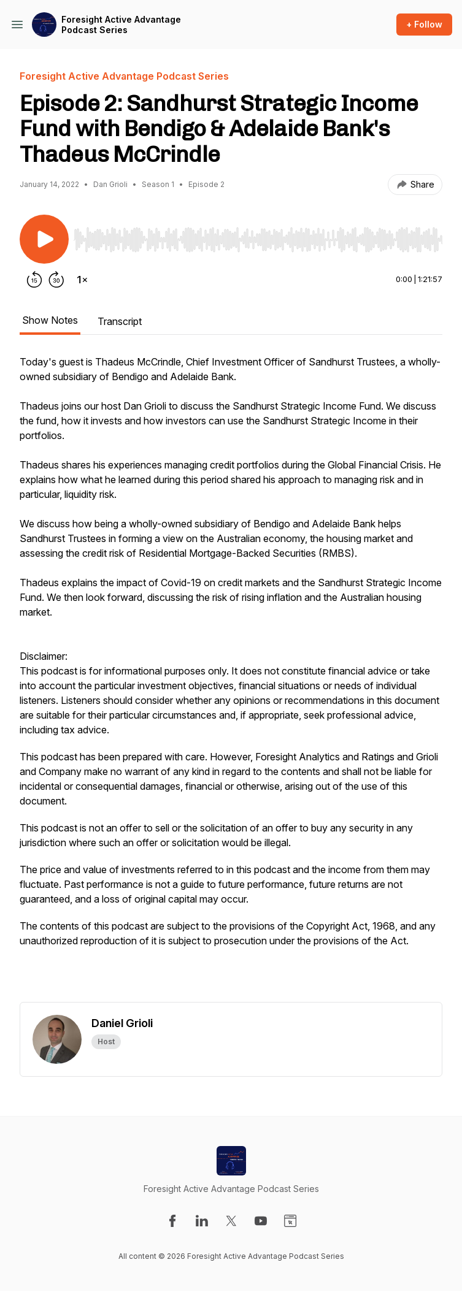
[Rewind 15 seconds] (34, 279)
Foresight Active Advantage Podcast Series (121, 25)
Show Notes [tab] (50, 320)
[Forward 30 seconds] (56, 279)
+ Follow (424, 24)
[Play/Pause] (44, 239)
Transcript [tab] (120, 321)
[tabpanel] (231, 678)
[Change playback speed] (82, 279)
